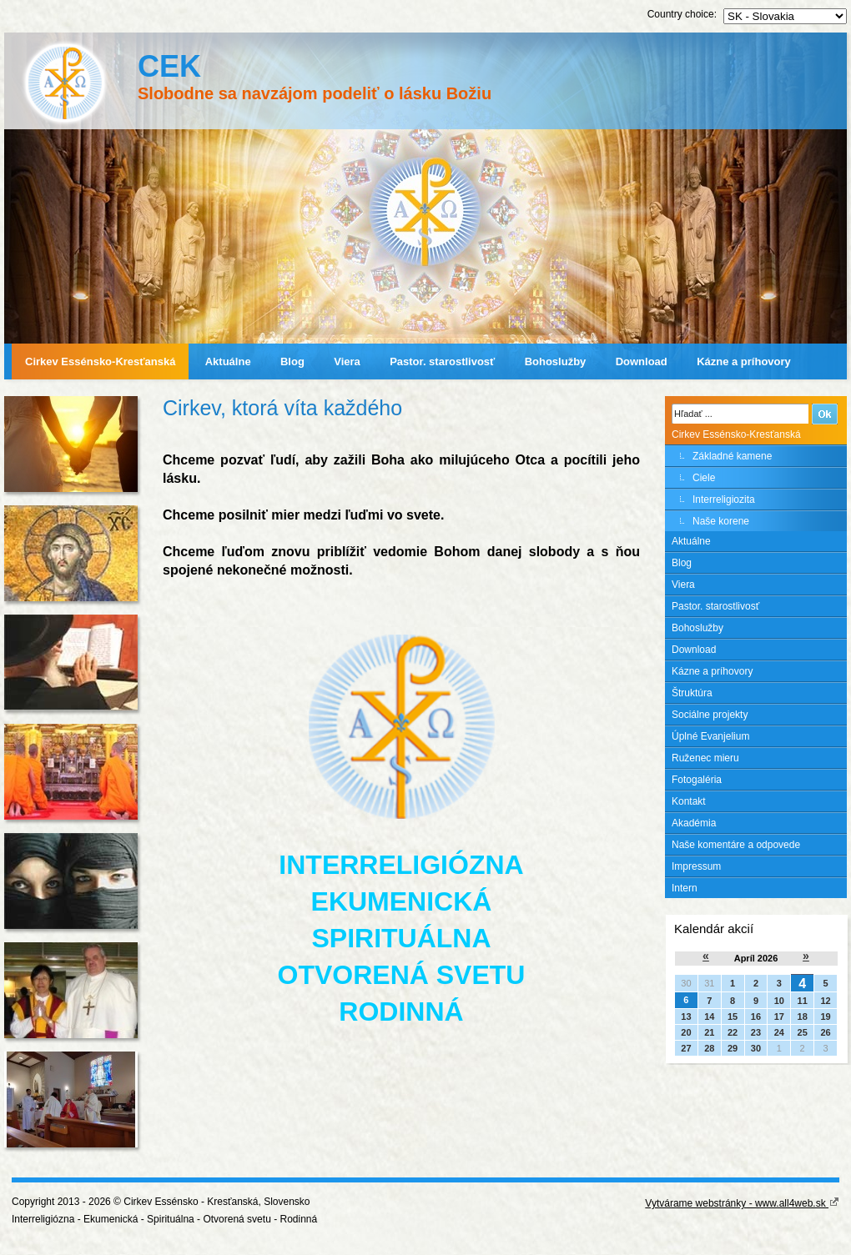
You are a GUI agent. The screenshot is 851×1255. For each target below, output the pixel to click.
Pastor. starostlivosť (442, 361)
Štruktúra (692, 693)
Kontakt (689, 801)
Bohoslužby (556, 361)
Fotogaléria (697, 780)
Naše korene (720, 521)
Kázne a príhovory (744, 361)
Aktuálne (228, 361)
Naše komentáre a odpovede (736, 845)
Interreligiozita (723, 499)
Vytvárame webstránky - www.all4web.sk (742, 1203)
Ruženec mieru (705, 758)
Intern (684, 888)
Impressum (696, 866)
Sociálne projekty (710, 714)
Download (641, 361)
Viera (347, 361)
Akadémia (694, 823)
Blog (292, 361)
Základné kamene (732, 456)
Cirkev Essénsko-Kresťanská (100, 361)
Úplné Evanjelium (710, 736)
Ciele (703, 478)
